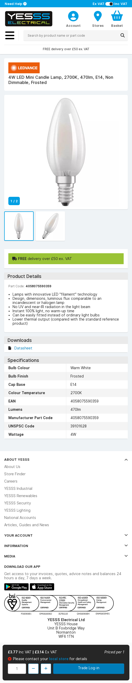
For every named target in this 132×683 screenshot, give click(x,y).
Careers (10, 481)
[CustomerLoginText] (73, 15)
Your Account (66, 535)
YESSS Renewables (20, 496)
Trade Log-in (88, 668)
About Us (12, 467)
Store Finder (15, 474)
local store (59, 659)
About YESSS (66, 459)
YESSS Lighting (17, 510)
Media (66, 556)
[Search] (122, 35)
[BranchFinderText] (97, 18)
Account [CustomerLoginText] (73, 25)
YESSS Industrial (18, 488)
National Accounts (20, 518)
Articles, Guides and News (26, 525)
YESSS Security (17, 503)
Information (66, 546)
